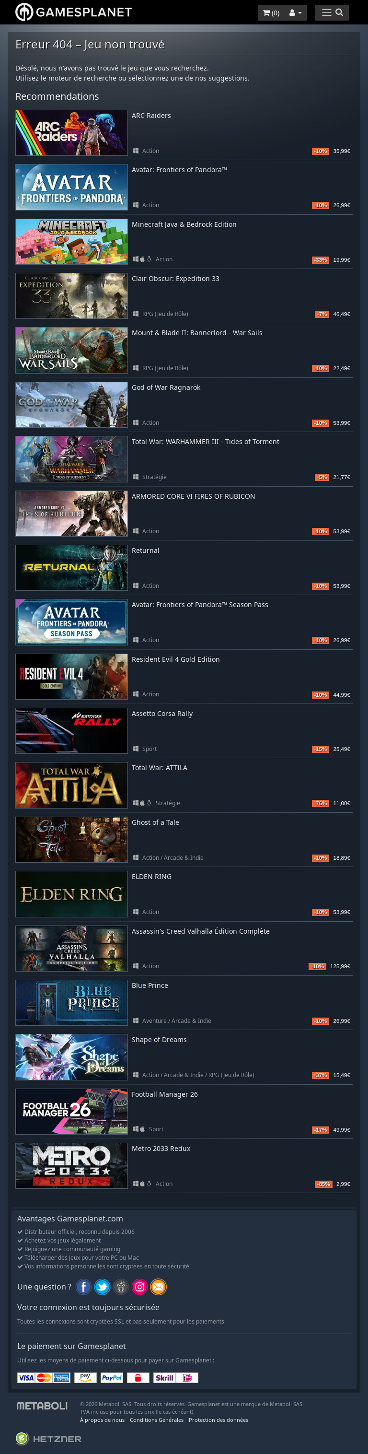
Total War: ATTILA (159, 767)
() (271, 12)
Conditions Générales (157, 1419)
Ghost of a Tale (155, 822)
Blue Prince (150, 985)
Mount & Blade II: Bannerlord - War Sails (197, 332)
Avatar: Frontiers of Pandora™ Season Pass (200, 604)
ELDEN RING (152, 876)
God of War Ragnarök (166, 387)
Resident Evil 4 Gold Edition (176, 659)
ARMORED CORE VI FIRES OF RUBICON (193, 496)
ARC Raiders (151, 115)
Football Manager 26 (165, 1094)
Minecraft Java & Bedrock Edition (184, 224)
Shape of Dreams (159, 1039)
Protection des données (218, 1419)
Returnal (146, 550)
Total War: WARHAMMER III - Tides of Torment (205, 441)
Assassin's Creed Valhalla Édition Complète (201, 931)
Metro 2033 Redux (161, 1148)
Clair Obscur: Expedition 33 (175, 278)
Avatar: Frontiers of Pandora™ (179, 169)
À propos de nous (102, 1419)
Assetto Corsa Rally (162, 713)
